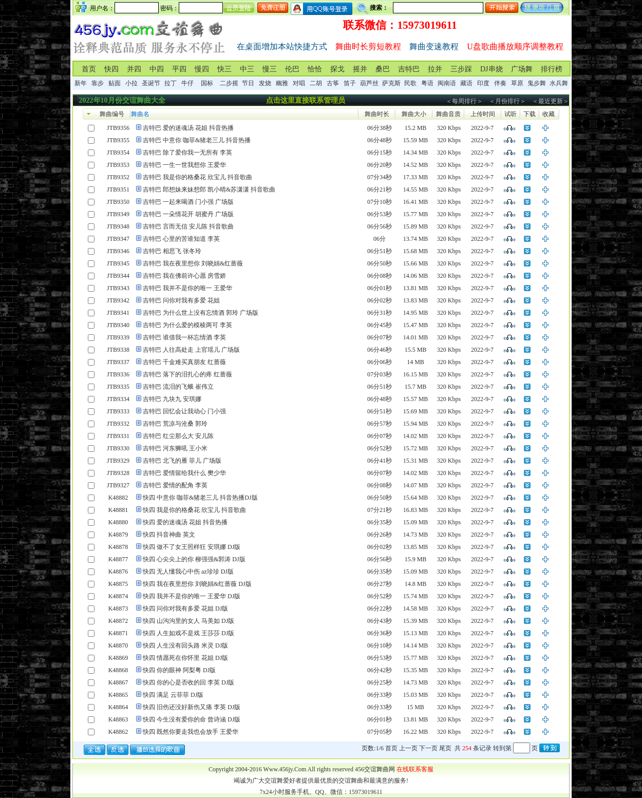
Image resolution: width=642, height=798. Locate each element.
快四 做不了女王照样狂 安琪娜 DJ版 (191, 546)
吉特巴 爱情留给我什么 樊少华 (184, 473)
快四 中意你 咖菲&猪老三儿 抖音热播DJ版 (200, 497)
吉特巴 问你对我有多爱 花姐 (181, 300)
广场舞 (522, 69)
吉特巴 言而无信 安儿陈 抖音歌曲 (188, 226)
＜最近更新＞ (550, 101)
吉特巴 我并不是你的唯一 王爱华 (187, 288)
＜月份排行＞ (507, 101)
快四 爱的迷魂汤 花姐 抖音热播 (185, 522)
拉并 (435, 69)
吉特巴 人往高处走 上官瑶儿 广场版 (191, 349)
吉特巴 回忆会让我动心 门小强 (184, 411)
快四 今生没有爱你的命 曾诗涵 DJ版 (191, 719)
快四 (111, 69)
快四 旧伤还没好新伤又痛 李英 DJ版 (191, 707)
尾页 (445, 748)
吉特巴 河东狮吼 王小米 (175, 448)
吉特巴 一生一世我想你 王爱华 (184, 164)
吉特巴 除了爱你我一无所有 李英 (187, 152)
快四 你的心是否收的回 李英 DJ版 (188, 682)
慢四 (202, 69)
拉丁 (170, 83)
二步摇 (229, 83)
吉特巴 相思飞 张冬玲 (172, 251)
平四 (179, 69)
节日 (248, 83)
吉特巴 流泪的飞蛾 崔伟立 (178, 386)
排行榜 (551, 69)
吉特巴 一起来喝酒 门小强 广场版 (188, 201)
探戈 (337, 69)
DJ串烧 (491, 69)
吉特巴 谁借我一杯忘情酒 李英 (184, 337)
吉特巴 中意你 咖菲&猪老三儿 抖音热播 (197, 140)
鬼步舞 (536, 83)
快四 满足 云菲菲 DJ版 (173, 694)
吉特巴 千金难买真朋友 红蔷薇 (184, 362)
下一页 (428, 748)
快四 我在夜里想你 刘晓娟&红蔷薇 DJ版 (197, 583)
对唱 (299, 83)
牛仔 (187, 83)
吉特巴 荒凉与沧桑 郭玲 (175, 423)
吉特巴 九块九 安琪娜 (172, 399)
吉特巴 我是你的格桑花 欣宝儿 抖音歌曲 (197, 177)
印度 (483, 83)
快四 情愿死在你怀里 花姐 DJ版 (185, 657)
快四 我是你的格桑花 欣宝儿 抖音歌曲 (194, 510)
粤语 (427, 83)
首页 (89, 69)
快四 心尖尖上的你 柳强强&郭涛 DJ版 (194, 559)
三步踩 (461, 69)
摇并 (360, 69)
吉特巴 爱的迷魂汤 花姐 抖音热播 (188, 127)
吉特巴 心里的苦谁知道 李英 (181, 238)
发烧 (265, 83)
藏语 (466, 83)
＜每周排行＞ (464, 101)
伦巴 (292, 69)
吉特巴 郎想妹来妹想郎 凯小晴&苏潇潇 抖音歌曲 (209, 189)
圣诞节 (151, 83)
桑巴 (382, 69)
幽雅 (282, 83)
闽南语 (447, 83)
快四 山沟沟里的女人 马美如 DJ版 (188, 620)
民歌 (410, 83)
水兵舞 (559, 83)
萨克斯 (391, 83)
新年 (80, 83)
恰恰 (315, 69)
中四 (156, 69)
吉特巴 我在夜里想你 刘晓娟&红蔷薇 (193, 263)
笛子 (350, 83)
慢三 (269, 69)
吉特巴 (409, 69)
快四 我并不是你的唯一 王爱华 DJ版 (191, 596)
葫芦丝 (369, 83)
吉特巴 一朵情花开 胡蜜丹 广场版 (188, 214)
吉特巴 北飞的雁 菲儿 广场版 (182, 460)
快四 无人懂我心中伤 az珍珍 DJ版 (188, 571)
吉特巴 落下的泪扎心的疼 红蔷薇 (187, 374)
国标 (207, 83)
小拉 (131, 83)
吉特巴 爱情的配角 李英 (175, 485)
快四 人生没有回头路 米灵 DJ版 (185, 645)
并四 (134, 69)
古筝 (333, 83)
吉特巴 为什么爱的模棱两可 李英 (187, 325)
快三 (224, 69)
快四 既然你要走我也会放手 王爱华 (190, 731)
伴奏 (500, 83)
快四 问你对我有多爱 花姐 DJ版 (185, 608)
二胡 (316, 83)
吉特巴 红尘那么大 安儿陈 (178, 436)
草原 (517, 83)
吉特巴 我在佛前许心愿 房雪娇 (184, 275)
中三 (247, 69)
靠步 (97, 83)
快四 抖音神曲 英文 (169, 534)
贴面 (114, 83)
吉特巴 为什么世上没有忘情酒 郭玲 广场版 (200, 312)
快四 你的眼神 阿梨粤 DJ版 (179, 670)
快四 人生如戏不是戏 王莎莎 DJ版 (188, 633)
